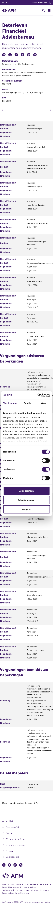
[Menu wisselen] (49, 10)
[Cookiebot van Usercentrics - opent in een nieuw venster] (38, 395)
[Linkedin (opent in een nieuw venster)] (15, 865)
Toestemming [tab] (10, 403)
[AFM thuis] (9, 10)
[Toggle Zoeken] (43, 10)
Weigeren (26, 509)
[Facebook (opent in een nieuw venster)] (9, 865)
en (3, 3)
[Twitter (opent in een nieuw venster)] (4, 865)
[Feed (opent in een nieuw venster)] (20, 865)
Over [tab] (43, 403)
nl (7, 3)
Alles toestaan (26, 491)
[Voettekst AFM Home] (26, 875)
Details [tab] (27, 403)
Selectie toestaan (26, 500)
